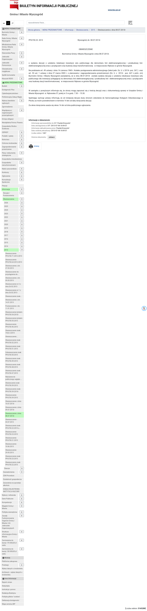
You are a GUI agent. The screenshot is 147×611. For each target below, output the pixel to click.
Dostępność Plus (8, 90)
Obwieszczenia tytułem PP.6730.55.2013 (13, 319)
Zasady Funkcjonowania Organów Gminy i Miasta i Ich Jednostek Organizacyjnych (8, 522)
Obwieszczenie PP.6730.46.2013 (11, 325)
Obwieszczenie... (11, 337)
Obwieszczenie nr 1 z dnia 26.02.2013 (13, 291)
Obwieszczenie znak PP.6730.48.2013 (12, 366)
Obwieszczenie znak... (13, 296)
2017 (6, 235)
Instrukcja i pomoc (9, 589)
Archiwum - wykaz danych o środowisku (12, 573)
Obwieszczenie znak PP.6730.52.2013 (12, 341)
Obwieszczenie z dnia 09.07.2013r (13, 408)
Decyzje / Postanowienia (8, 194)
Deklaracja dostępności (10, 600)
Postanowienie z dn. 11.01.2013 (12, 307)
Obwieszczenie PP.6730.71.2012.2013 (13, 255)
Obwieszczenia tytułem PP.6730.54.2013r (13, 313)
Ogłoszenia (6, 176)
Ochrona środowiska (9, 143)
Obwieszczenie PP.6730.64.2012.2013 (13, 261)
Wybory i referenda (9, 495)
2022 (6, 217)
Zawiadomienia (8, 472)
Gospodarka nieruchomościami (9, 164)
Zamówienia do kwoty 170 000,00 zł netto (9, 542)
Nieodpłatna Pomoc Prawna (12, 123)
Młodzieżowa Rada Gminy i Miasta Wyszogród (9, 47)
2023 (6, 214)
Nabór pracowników (9, 169)
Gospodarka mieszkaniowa (12, 159)
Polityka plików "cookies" (11, 597)
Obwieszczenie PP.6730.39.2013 (11, 396)
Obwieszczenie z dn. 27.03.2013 (12, 267)
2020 (6, 224)
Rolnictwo (5, 140)
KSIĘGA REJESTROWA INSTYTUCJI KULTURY (11, 490)
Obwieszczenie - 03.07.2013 (11, 421)
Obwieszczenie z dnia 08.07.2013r (13, 414)
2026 (6, 203)
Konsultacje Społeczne (6, 181)
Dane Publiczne (7, 499)
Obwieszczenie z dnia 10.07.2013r (13, 402)
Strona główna (34, 30)
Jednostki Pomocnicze (6, 64)
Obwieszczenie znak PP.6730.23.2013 (12, 457)
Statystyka (6, 586)
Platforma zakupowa (9, 561)
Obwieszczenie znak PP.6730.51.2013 (12, 347)
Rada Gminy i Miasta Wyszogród (9, 39)
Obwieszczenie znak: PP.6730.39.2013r (13, 390)
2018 (6, 232)
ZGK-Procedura (8, 476)
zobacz (52, 137)
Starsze (7, 468)
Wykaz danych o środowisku (12, 569)
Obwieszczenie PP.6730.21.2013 (11, 439)
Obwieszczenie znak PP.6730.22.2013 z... (12, 427)
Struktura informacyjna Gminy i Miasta (9, 534)
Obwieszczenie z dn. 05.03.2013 (12, 279)
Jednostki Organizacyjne (7, 58)
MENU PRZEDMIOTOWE (52, 30)
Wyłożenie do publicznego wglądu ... (13, 378)
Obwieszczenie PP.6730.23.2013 (11, 433)
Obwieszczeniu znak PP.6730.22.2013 (12, 463)
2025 (6, 206)
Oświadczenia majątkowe (7, 70)
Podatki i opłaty (7, 136)
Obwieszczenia (8, 199)
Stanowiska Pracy (8, 53)
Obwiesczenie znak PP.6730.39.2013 (12, 384)
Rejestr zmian (7, 582)
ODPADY (5, 132)
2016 (6, 239)
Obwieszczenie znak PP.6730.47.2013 (12, 372)
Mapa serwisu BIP (8, 604)
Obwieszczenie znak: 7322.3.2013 (13, 332)
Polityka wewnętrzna (9, 512)
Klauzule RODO (7, 79)
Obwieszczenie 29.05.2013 (10, 451)
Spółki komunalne (8, 75)
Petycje (4, 186)
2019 (6, 228)
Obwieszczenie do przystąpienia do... (12, 273)
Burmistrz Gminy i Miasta (8, 33)
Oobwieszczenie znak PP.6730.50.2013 (13, 353)
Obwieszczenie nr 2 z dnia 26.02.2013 (13, 285)
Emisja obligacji (7, 119)
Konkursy (5, 172)
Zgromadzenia (7, 107)
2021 (6, 221)
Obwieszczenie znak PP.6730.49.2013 (12, 360)
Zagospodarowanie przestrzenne (9, 148)
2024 (6, 210)
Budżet (4, 86)
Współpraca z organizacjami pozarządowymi (8, 112)
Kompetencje (7, 502)
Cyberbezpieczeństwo (10, 93)
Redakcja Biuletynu (9, 593)
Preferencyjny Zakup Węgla (12, 97)
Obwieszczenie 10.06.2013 (10, 445)
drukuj (34, 146)
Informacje (6, 189)
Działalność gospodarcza (12, 479)
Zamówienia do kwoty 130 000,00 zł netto (9, 551)
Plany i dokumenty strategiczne (8, 154)
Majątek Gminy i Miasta (8, 507)
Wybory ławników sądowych (8, 102)
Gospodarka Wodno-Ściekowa (9, 127)
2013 (6, 250)
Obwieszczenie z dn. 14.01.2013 (12, 301)
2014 (6, 246)
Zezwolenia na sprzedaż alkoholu (12, 484)
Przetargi (5, 565)
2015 (6, 243)
